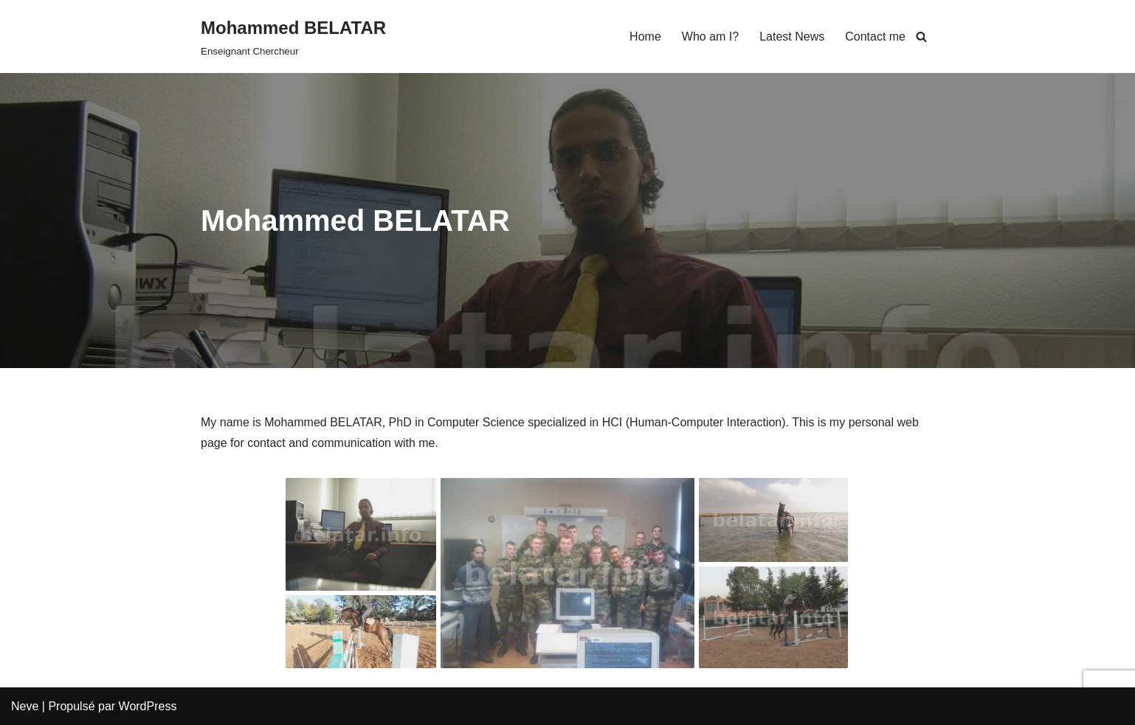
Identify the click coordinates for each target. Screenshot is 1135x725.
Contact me (875, 36)
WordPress (148, 706)
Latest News (791, 36)
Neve (24, 706)
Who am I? (710, 36)
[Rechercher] (921, 36)
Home (645, 36)
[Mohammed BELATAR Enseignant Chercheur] (293, 36)
